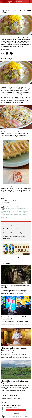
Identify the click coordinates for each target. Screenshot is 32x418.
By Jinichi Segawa (5, 49)
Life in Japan (5, 402)
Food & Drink (13, 395)
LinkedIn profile (4, 215)
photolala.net (4, 217)
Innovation (17, 399)
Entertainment (7, 399)
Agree (16, 410)
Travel (4, 395)
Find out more (16, 413)
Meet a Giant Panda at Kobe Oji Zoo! (14, 233)
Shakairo (3, 89)
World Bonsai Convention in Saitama (14, 229)
